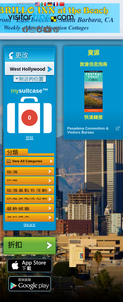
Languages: (25, 3)
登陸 (29, 138)
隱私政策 (29, 225)
